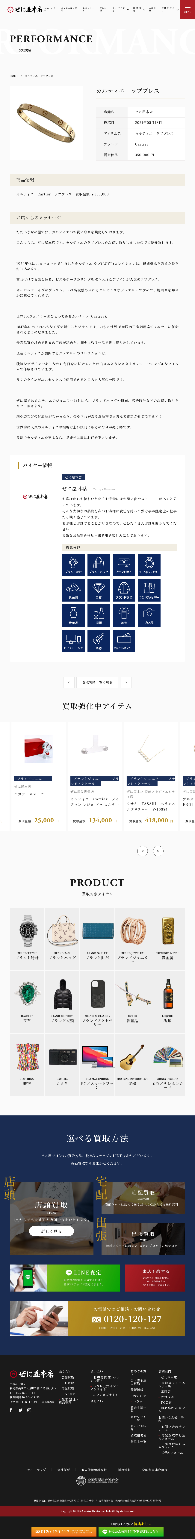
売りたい (65, 1371)
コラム (138, 1401)
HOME (14, 76)
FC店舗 (166, 1402)
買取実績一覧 (138, 1409)
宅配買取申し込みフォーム (171, 1437)
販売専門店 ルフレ (171, 1409)
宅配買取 (67, 1388)
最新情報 (137, 1389)
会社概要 (63, 1470)
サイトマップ (36, 1470)
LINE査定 (68, 1394)
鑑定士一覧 (138, 1441)
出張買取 (67, 1383)
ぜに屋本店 (169, 1377)
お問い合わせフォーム (171, 1428)
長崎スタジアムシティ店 (171, 1384)
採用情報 (124, 1470)
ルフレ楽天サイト (105, 1395)
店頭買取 (67, 1377)
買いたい (96, 1371)
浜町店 (166, 1391)
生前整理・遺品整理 (69, 1401)
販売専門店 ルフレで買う (104, 1379)
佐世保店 (167, 1397)
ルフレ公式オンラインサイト (104, 1387)
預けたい (96, 1401)
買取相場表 (138, 1435)
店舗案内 (164, 1371)
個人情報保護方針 (94, 1470)
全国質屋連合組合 (154, 1470)
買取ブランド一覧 (138, 1418)
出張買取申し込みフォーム (171, 1445)
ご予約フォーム (172, 1452)
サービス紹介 (138, 1427)
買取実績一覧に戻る (97, 682)
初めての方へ (138, 1372)
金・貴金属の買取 (138, 1382)
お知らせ (139, 1396)
